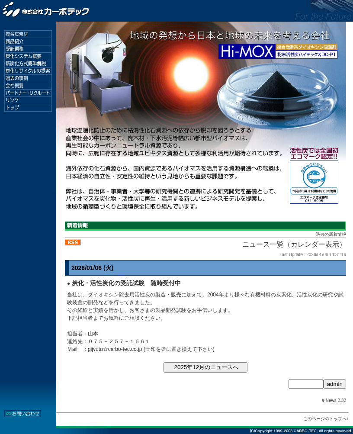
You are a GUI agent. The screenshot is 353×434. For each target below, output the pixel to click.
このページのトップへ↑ (326, 418)
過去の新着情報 (331, 234)
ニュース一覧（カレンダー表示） (294, 244)
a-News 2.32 (334, 400)
